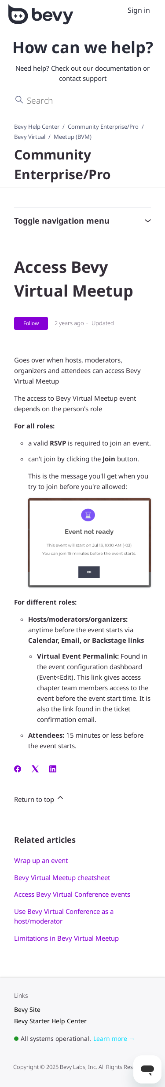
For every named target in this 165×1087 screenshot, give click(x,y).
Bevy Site (27, 1009)
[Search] (82, 100)
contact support (82, 78)
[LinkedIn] (52, 769)
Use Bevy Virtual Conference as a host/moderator (64, 916)
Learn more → (114, 1038)
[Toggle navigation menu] (118, 10)
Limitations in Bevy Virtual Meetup (66, 938)
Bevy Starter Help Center (50, 1021)
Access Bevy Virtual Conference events (72, 894)
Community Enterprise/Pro (103, 126)
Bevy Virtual (29, 137)
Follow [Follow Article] (31, 323)
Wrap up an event (41, 860)
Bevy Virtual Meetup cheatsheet (62, 877)
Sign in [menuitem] (139, 10)
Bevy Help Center (36, 126)
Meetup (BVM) (73, 137)
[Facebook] (17, 769)
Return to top (39, 798)
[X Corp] (35, 769)
